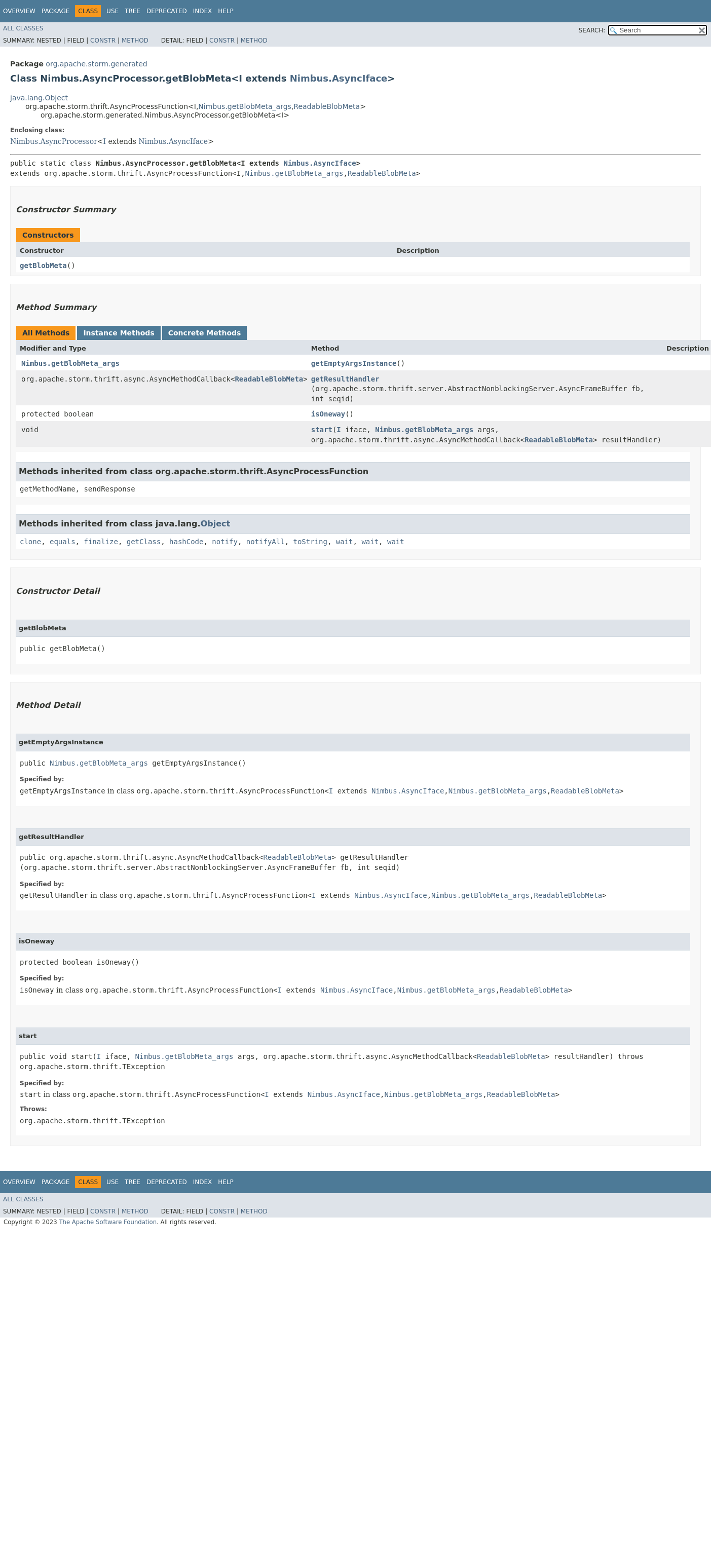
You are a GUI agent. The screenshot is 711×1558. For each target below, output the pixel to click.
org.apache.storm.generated (96, 64)
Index (202, 11)
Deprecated (166, 11)
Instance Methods (118, 333)
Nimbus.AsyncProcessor (53, 141)
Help (226, 11)
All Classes (23, 28)
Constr (103, 40)
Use (112, 11)
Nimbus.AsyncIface (339, 78)
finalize (101, 542)
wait (344, 542)
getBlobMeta (43, 265)
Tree (132, 11)
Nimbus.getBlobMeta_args (244, 106)
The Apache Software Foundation (108, 1222)
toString (310, 542)
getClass (144, 542)
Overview (19, 11)
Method (135, 40)
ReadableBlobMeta (326, 106)
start (321, 430)
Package (55, 11)
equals (63, 542)
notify (225, 542)
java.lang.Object (39, 98)
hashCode (186, 542)
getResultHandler (345, 379)
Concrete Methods (204, 333)
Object (216, 523)
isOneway (328, 414)
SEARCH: (592, 30)
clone (30, 542)
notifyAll (265, 542)
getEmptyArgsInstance (354, 363)
